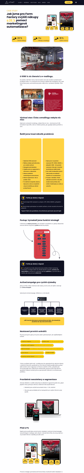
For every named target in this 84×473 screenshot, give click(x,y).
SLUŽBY (20, 2)
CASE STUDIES (33, 2)
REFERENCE (26, 2)
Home (8, 30)
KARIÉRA (44, 2)
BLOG (39, 2)
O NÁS (48, 2)
